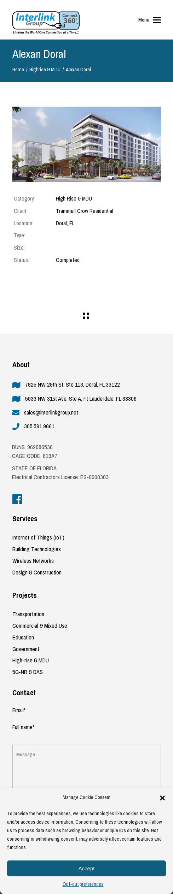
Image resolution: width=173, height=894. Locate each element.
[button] (162, 797)
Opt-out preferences (83, 884)
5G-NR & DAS (27, 672)
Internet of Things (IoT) (38, 537)
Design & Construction (37, 572)
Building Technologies (36, 549)
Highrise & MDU (44, 69)
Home (18, 69)
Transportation (28, 614)
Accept (87, 868)
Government (25, 649)
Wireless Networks (33, 560)
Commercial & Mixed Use (39, 625)
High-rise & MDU (30, 660)
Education (23, 637)
